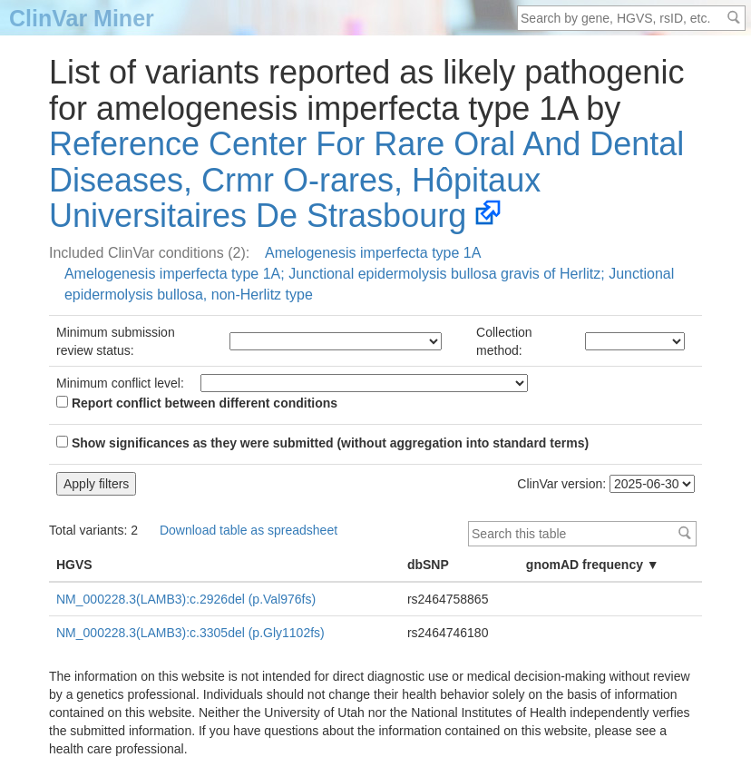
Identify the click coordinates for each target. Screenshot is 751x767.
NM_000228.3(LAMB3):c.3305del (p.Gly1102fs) (190, 632)
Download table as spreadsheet (248, 530)
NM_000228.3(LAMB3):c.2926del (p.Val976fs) (186, 599)
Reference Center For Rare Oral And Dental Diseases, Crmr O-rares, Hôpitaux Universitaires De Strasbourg (366, 179)
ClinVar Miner (81, 18)
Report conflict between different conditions (196, 403)
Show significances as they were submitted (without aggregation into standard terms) (322, 443)
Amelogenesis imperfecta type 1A (373, 253)
